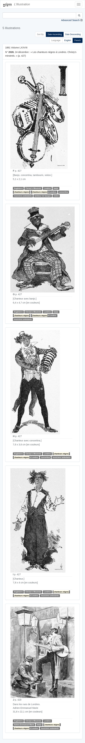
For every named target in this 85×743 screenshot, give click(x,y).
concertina (63, 192)
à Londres (44, 192)
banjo (56, 188)
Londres (47, 188)
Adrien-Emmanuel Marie (24, 725)
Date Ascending (55, 34)
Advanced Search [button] (70, 20)
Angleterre (18, 188)
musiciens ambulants (23, 196)
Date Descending (73, 34)
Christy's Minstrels (33, 188)
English (67, 40)
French (77, 40)
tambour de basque (43, 196)
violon (56, 196)
